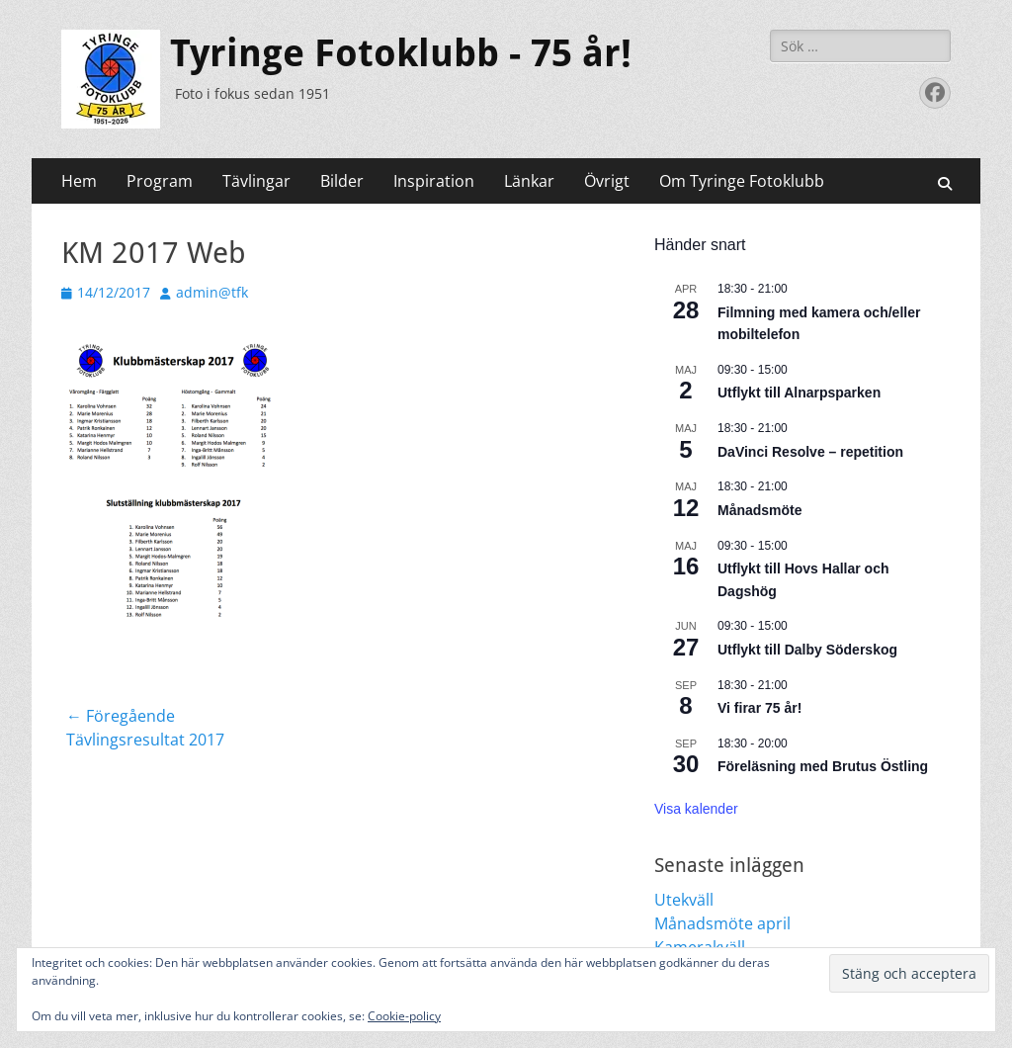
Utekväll (684, 900)
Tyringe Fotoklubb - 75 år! (401, 53)
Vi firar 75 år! (759, 708)
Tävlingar (256, 181)
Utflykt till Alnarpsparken (799, 392)
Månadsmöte (759, 510)
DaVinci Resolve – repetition (810, 452)
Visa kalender (696, 809)
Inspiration (433, 181)
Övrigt (607, 181)
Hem (79, 181)
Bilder (342, 181)
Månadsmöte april (722, 923)
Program (159, 181)
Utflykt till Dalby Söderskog (807, 649)
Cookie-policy (404, 1015)
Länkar (529, 181)
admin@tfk (212, 292)
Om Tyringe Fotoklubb (741, 181)
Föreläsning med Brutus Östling (822, 766)
